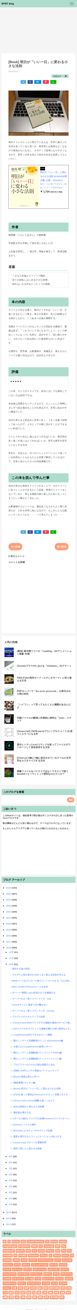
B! (38, 82)
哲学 (63, 1288)
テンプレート (36, 1274)
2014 (9, 1218)
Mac (63, 1246)
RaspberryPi (8, 1251)
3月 (11, 1192)
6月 (11, 1174)
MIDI (58, 1246)
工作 (5, 1293)
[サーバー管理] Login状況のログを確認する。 (35, 992)
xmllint (16, 1260)
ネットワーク (48, 1279)
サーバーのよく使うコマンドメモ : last (31, 998)
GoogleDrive (24, 1246)
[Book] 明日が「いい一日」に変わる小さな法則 (37, 1088)
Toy (69, 1251)
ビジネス (68, 1279)
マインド (21, 1283)
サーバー (53, 1265)
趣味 (35, 1297)
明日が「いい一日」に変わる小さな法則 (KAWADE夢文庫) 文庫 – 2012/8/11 (53, 176)
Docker (54, 1242)
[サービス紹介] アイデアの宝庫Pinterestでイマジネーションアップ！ (42, 1118)
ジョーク (6, 1269)
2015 (9, 1212)
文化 (17, 1293)
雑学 (46, 1297)
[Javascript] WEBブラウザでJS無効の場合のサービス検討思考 (42, 1022)
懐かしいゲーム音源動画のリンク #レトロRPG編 (37, 1052)
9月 (11, 1156)
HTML (34, 1246)
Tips (58, 1251)
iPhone (57, 1255)
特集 (56, 1293)
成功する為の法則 (21, 968)
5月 (11, 1180)
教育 (11, 1293)
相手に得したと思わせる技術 (27, 1148)
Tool (64, 1251)
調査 (29, 1297)
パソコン (59, 1279)
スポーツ (27, 1269)
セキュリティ (53, 1269)
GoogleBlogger (9, 1246)
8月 (11, 1162)
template (7, 1260)
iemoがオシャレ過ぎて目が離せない (30, 1004)
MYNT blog (8, 3)
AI (9, 1242)
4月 (11, 1186)
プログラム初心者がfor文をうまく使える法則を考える (39, 974)
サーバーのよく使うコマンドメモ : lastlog (33, 1011)
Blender (15, 1242)
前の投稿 (61, 546)
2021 (9, 918)
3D (4, 1242)
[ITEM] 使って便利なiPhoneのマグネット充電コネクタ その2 (42, 1094)
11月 (11, 958)
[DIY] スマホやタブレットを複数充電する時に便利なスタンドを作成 (42, 1028)
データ (56, 1274)
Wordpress (33, 1255)
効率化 (33, 1288)
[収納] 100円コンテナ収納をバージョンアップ (36, 1070)
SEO (28, 1251)
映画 (29, 1293)
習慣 (11, 1297)
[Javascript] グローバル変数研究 (29, 1142)
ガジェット (7, 1265)
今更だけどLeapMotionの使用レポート (32, 1046)
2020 (9, 923)
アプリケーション (46, 1260)
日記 (23, 1293)
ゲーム (17, 1265)
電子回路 (54, 1297)
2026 (9, 888)
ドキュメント (18, 1279)
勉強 (40, 1288)
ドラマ (38, 1279)
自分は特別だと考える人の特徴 (28, 1106)
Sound (41, 1251)
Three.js (49, 1251)
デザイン (47, 1274)
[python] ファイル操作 (24, 1124)
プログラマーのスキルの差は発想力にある (34, 1064)
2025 (9, 894)
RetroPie (20, 1251)
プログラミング (9, 1283)
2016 (9, 947)
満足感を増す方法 (22, 1112)
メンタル (45, 1283)
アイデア (32, 1260)
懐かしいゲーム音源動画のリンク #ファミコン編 (37, 1058)
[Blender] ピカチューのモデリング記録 (32, 1130)
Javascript (48, 1246)
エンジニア (67, 1260)
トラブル (6, 1279)
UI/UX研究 (7, 1255)
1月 (11, 1204)
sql (71, 1255)
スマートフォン (40, 1269)
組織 (5, 1297)
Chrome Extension (35, 1242)
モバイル (63, 1283)
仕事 (14, 1288)
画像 (62, 1293)
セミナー (64, 1269)
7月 (11, 1168)
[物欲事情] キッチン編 (24, 1082)
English (63, 1242)
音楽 (62, 1297)
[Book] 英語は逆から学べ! (26, 1076)
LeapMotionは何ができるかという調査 (32, 1034)
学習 (69, 1288)
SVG (34, 1251)
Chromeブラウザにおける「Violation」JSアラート (44, 666)
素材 (68, 1293)
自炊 (17, 1297)
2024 (9, 899)
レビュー (57, 76)
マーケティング (34, 1283)
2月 (11, 1198)
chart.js (43, 1255)
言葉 (23, 1297)
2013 (9, 1224)
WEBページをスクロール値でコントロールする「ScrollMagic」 (42, 981)
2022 (9, 911)
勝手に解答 (54, 1288)
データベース (66, 1274)
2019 (9, 929)
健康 (26, 1288)
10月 (11, 964)
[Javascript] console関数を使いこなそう (34, 1100)
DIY (47, 1242)
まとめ (24, 1260)
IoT (40, 1246)
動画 (46, 1288)
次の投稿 (15, 546)
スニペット (17, 1269)
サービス (63, 1265)
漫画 (50, 1293)
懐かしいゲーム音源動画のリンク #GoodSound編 (38, 1040)
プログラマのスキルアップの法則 (28, 1016)
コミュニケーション (40, 1265)
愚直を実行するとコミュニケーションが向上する (37, 1136)
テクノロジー (23, 1274)
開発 (40, 1297)
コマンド (25, 1265)
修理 (20, 1288)
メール (54, 1283)
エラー (57, 1260)
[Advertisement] (38, 29)
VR (15, 1255)
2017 (9, 941)
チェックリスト (9, 1274)
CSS (23, 1242)
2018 (9, 935)
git (50, 1255)
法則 (39, 1293)
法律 (45, 1293)
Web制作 (22, 1255)
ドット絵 (29, 1279)
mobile (65, 1255)
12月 (11, 952)
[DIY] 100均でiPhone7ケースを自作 (30, 987)
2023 (9, 905)
